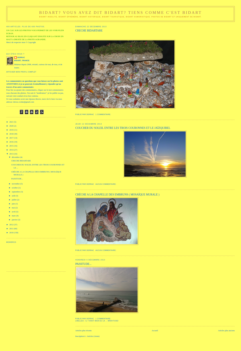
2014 (11, 150)
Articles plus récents (83, 330)
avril (14, 212)
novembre (16, 184)
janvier (15, 219)
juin (13, 204)
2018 (11, 134)
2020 (11, 126)
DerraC (21, 57)
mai (13, 208)
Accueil (155, 330)
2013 (11, 154)
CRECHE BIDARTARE (89, 30)
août (14, 196)
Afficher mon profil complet (21, 72)
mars (14, 215)
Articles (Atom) (93, 336)
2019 (11, 130)
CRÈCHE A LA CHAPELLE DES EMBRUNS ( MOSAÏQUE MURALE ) (117, 194)
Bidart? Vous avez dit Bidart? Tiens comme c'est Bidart (120, 12)
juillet (14, 200)
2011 (11, 228)
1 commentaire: (104, 114)
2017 (11, 138)
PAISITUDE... (83, 263)
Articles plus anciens (226, 330)
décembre (16, 157)
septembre (16, 192)
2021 (11, 122)
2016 (11, 142)
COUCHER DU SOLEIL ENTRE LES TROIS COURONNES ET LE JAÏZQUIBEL (122, 127)
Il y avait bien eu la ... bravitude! (102, 321)
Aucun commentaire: (106, 184)
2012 (11, 224)
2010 (11, 232)
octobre (15, 188)
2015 (11, 146)
